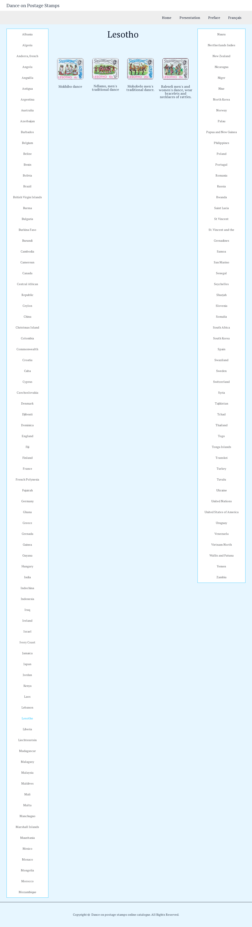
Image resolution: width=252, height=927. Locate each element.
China (27, 316)
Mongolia (27, 870)
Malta (27, 805)
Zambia (221, 577)
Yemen (221, 566)
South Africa (221, 327)
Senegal (221, 273)
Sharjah (221, 295)
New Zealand (221, 56)
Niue (221, 88)
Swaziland (221, 360)
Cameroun (27, 262)
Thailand (221, 425)
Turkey (221, 468)
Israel (27, 631)
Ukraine (221, 490)
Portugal (221, 164)
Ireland (27, 620)
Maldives (27, 783)
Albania (27, 34)
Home (170, 17)
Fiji (27, 447)
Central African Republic (27, 289)
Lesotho (27, 718)
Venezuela (221, 534)
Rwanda (221, 197)
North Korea (221, 99)
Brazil (27, 186)
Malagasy (27, 762)
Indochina (27, 588)
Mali (27, 794)
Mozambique (27, 892)
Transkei (221, 458)
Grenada (27, 534)
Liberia (27, 729)
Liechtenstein (27, 740)
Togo (221, 436)
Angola (27, 67)
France (27, 468)
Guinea (27, 544)
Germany (27, 501)
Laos (27, 696)
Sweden (221, 371)
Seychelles (221, 284)
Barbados (27, 132)
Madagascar (27, 751)
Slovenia (221, 306)
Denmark (27, 403)
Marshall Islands (27, 827)
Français (235, 17)
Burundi (27, 240)
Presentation (192, 17)
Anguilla (27, 78)
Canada (27, 273)
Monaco (27, 859)
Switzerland (221, 382)
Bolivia (27, 175)
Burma (27, 208)
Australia (27, 110)
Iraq (27, 610)
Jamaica (27, 653)
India (27, 577)
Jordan (27, 675)
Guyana (27, 555)
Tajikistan (221, 403)
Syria (221, 392)
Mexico (27, 848)
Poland (221, 154)
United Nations (221, 501)
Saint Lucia (221, 208)
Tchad (221, 414)
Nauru (221, 34)
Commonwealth (27, 349)
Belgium (27, 143)
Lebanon (27, 707)
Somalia (221, 316)
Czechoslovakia (27, 392)
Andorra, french (27, 56)
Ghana (27, 512)
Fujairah (27, 490)
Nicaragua (221, 67)
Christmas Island (27, 327)
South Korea (221, 338)
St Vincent (221, 219)
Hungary (27, 566)
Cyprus (27, 382)
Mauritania (27, 838)
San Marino (221, 262)
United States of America (221, 512)
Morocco (27, 881)
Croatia (27, 360)
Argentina (27, 99)
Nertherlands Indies (221, 45)
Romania (221, 175)
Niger (221, 78)
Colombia (27, 338)
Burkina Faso (27, 230)
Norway (221, 110)
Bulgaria (27, 219)
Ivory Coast (27, 642)
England (27, 436)
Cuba (27, 371)
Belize (27, 154)
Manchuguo (27, 816)
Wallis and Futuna (221, 555)
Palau (221, 121)
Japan (27, 664)
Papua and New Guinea (221, 132)
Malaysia (27, 772)
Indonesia (27, 599)
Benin (27, 164)
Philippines (221, 143)
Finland (27, 458)
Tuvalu (221, 479)
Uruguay (221, 523)
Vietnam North (221, 544)
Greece (27, 523)
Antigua (27, 88)
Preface (216, 17)
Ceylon (27, 306)
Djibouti (27, 414)
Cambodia (27, 251)
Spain (221, 349)
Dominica (27, 425)
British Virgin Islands (27, 197)
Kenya (27, 686)
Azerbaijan (27, 121)
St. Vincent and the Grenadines (221, 235)
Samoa (221, 251)
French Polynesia (27, 479)
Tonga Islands (221, 447)
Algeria (27, 45)
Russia (221, 186)
